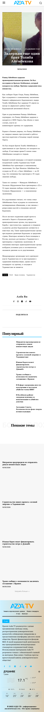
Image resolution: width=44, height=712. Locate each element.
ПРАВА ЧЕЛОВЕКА (12, 49)
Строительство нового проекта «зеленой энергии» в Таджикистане (28, 354)
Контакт (25, 614)
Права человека (20, 275)
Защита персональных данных (14, 611)
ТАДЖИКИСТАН (32, 49)
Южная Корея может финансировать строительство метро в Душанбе (26, 365)
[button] (41, 3)
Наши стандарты (33, 611)
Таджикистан (31, 275)
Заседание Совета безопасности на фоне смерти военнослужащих (29, 409)
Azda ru (22, 296)
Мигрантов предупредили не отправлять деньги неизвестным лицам (28, 344)
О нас (18, 614)
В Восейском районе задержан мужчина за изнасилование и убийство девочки (27, 398)
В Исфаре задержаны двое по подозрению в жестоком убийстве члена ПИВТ (28, 387)
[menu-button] (4, 3)
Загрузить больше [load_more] (22, 591)
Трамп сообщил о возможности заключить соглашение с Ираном (26, 376)
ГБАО (11, 275)
